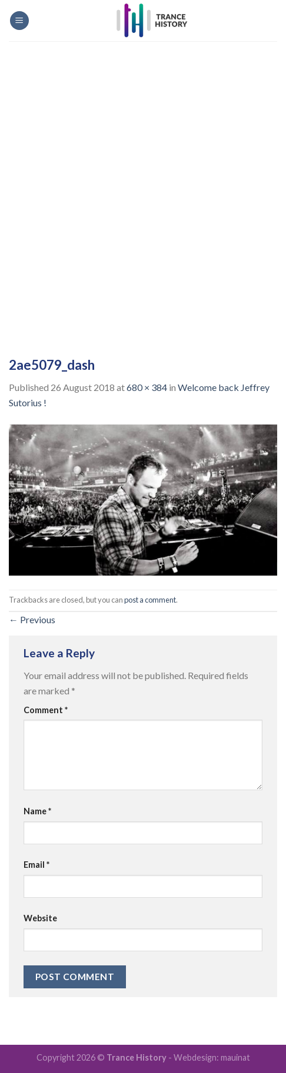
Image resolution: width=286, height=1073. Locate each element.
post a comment (150, 599)
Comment (46, 710)
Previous (32, 619)
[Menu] (19, 21)
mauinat (235, 1057)
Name (37, 811)
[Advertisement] (143, 190)
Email (36, 865)
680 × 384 (147, 387)
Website (40, 918)
